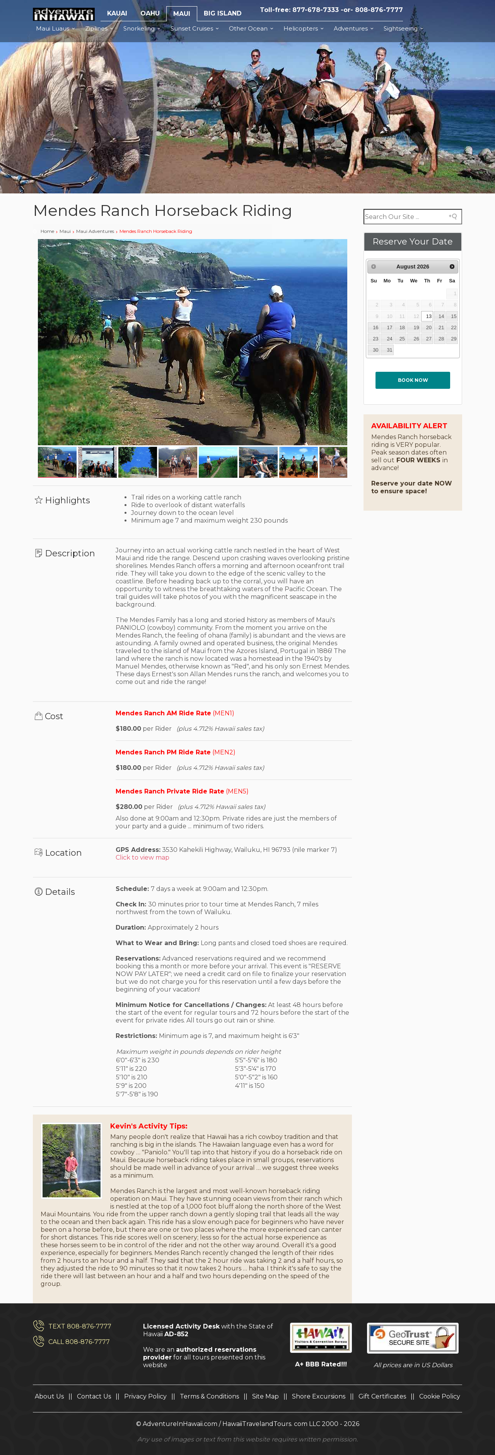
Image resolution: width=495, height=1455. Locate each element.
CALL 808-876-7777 (79, 1342)
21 (441, 327)
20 (429, 327)
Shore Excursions (318, 1396)
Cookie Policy (439, 1396)
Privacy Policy (145, 1396)
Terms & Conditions (209, 1396)
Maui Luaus (56, 28)
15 (453, 316)
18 (402, 327)
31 (389, 350)
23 (375, 339)
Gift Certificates (382, 1396)
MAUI (181, 13)
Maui (65, 231)
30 (375, 350)
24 (389, 339)
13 (429, 316)
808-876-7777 (379, 10)
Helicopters (304, 28)
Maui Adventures (95, 231)
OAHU (150, 13)
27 (429, 339)
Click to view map (142, 857)
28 (441, 339)
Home (47, 231)
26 (416, 339)
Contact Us (94, 1396)
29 (453, 339)
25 (402, 339)
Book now (413, 380)
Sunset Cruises (196, 28)
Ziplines (100, 28)
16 (375, 327)
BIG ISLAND (223, 13)
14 (441, 316)
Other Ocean (252, 28)
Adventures (355, 28)
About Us (49, 1396)
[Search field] (413, 216)
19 (416, 327)
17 (389, 327)
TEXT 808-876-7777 (79, 1326)
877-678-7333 (315, 10)
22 (453, 327)
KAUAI (117, 13)
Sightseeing (405, 28)
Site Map (265, 1396)
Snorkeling (143, 28)
